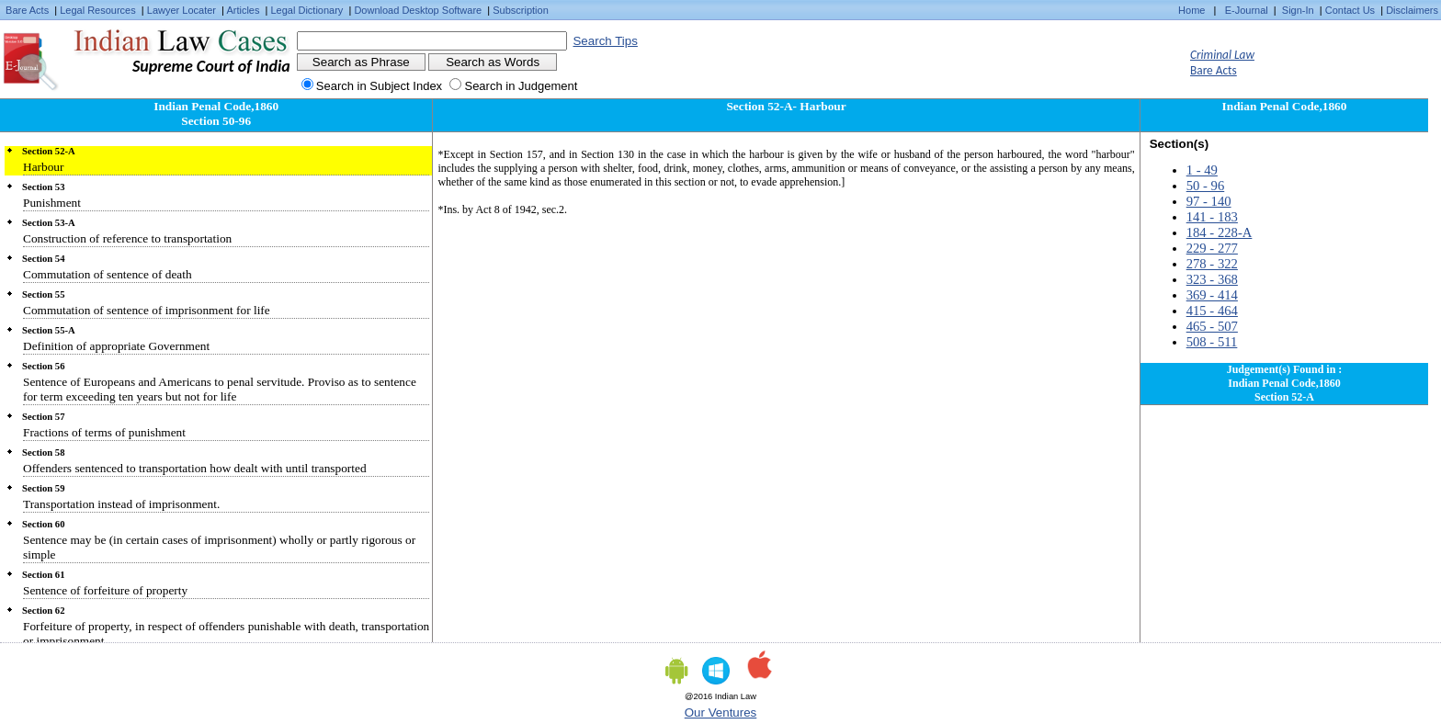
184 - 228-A (1219, 232)
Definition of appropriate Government (116, 346)
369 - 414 (1212, 295)
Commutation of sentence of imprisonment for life (146, 310)
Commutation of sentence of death (107, 274)
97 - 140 (1208, 201)
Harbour (43, 167)
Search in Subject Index (379, 86)
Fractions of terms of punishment (104, 432)
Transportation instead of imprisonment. (121, 504)
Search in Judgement (520, 86)
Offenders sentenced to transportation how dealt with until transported (195, 468)
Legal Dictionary (307, 10)
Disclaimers (1412, 10)
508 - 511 (1212, 341)
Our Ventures (721, 712)
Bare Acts (27, 10)
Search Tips (605, 41)
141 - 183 (1212, 216)
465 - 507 (1212, 326)
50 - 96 (1205, 185)
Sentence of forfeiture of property (105, 590)
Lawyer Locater (181, 10)
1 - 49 (1202, 170)
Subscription (521, 10)
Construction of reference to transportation (127, 238)
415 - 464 (1212, 310)
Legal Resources (98, 10)
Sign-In (1298, 10)
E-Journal (1246, 10)
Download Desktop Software (418, 10)
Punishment (52, 202)
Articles (242, 10)
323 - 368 (1212, 279)
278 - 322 (1212, 263)
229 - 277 (1212, 248)
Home (1191, 10)
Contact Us (1350, 10)
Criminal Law (1222, 54)
